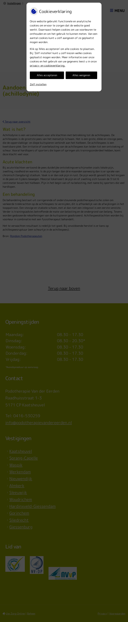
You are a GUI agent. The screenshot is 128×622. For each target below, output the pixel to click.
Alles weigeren (81, 75)
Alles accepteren (47, 75)
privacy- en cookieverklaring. (47, 65)
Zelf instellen (38, 84)
